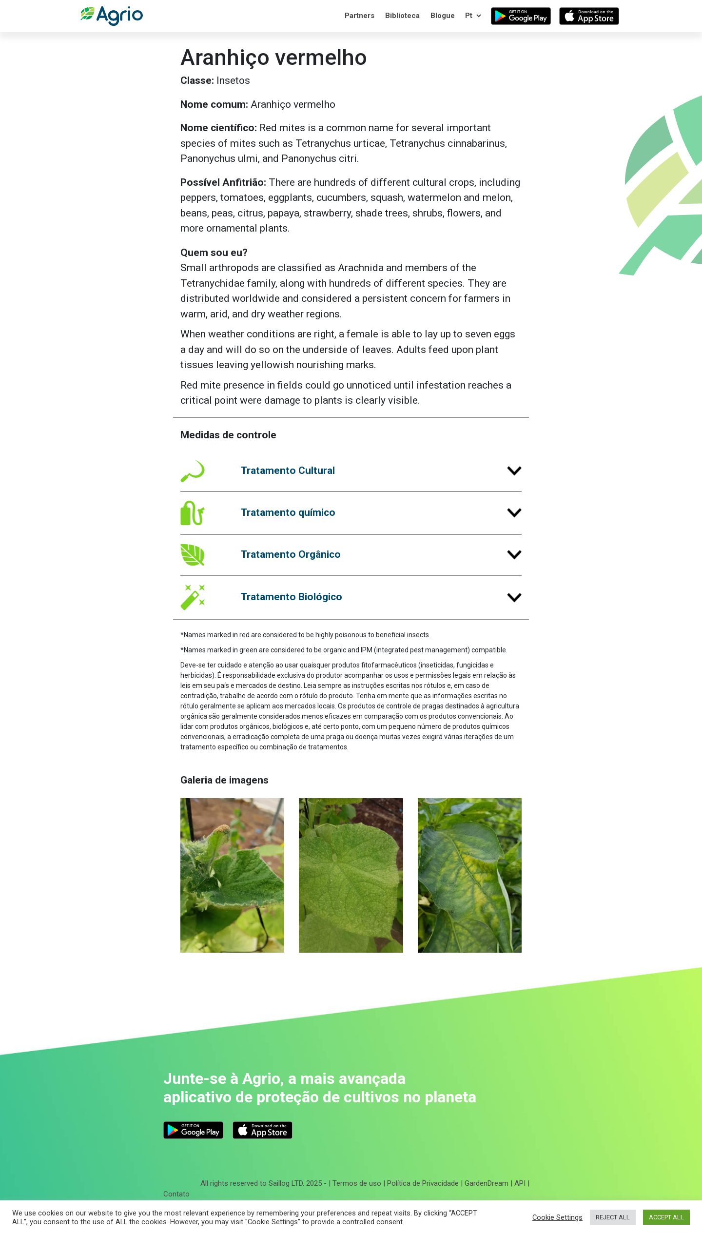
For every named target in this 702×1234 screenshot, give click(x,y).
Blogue (442, 15)
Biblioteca (402, 15)
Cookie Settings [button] (557, 1217)
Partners (359, 15)
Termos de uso (356, 1183)
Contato (176, 1194)
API (520, 1183)
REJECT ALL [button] (613, 1217)
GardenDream (486, 1183)
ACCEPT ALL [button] (666, 1217)
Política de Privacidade (423, 1183)
